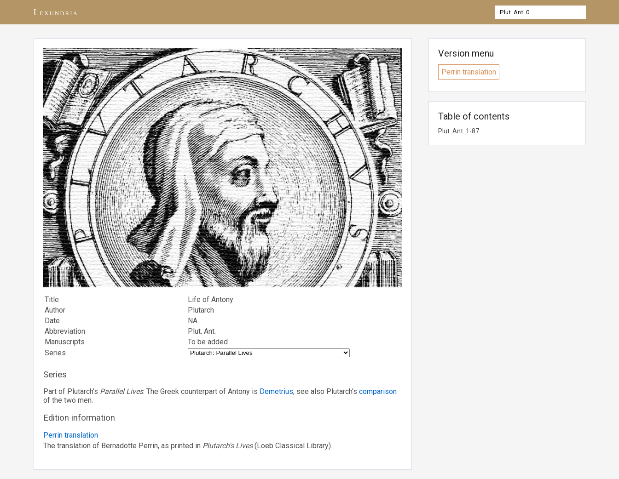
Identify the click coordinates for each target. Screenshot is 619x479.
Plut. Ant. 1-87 (458, 131)
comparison (378, 391)
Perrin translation (70, 435)
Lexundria (56, 12)
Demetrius (276, 391)
